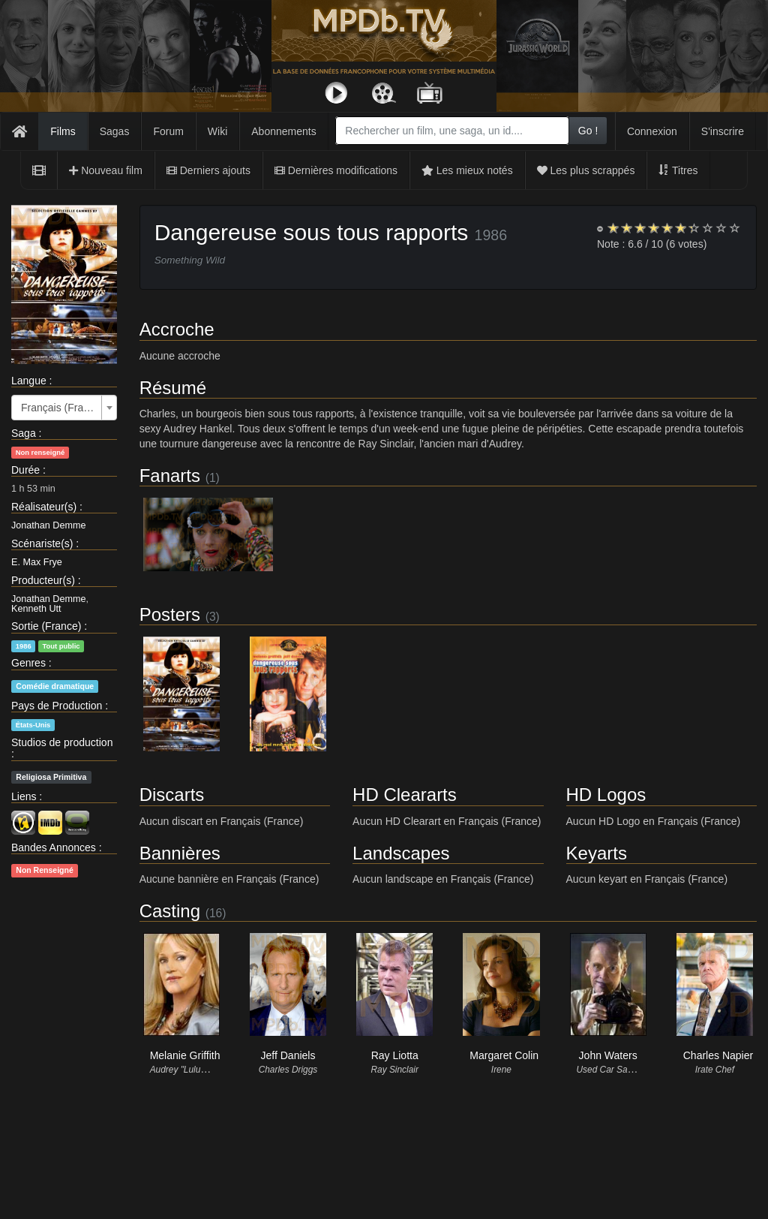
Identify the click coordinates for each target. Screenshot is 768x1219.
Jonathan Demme (48, 525)
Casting (170, 911)
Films (62, 131)
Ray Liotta (394, 1055)
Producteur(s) (43, 580)
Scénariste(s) (42, 543)
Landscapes (400, 853)
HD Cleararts (404, 794)
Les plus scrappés (586, 170)
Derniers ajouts (208, 170)
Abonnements (283, 131)
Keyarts (596, 853)
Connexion (652, 131)
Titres (678, 170)
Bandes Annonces (53, 847)
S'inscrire (722, 131)
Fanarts (170, 475)
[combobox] (452, 130)
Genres (28, 663)
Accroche (177, 329)
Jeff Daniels (288, 1055)
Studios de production (61, 742)
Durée (25, 470)
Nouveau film (105, 170)
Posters (170, 614)
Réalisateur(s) (43, 507)
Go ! (588, 131)
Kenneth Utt (36, 608)
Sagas (115, 131)
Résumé (173, 388)
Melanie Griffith (185, 1055)
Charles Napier (718, 1055)
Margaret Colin (504, 1055)
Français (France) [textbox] (59, 408)
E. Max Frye (36, 562)
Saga (23, 433)
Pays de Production (56, 706)
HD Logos (606, 794)
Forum (168, 131)
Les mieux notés (467, 170)
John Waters (608, 1055)
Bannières (180, 853)
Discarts (172, 794)
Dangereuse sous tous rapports (311, 232)
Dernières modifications (336, 170)
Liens (23, 796)
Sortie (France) (46, 626)
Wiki (217, 131)
